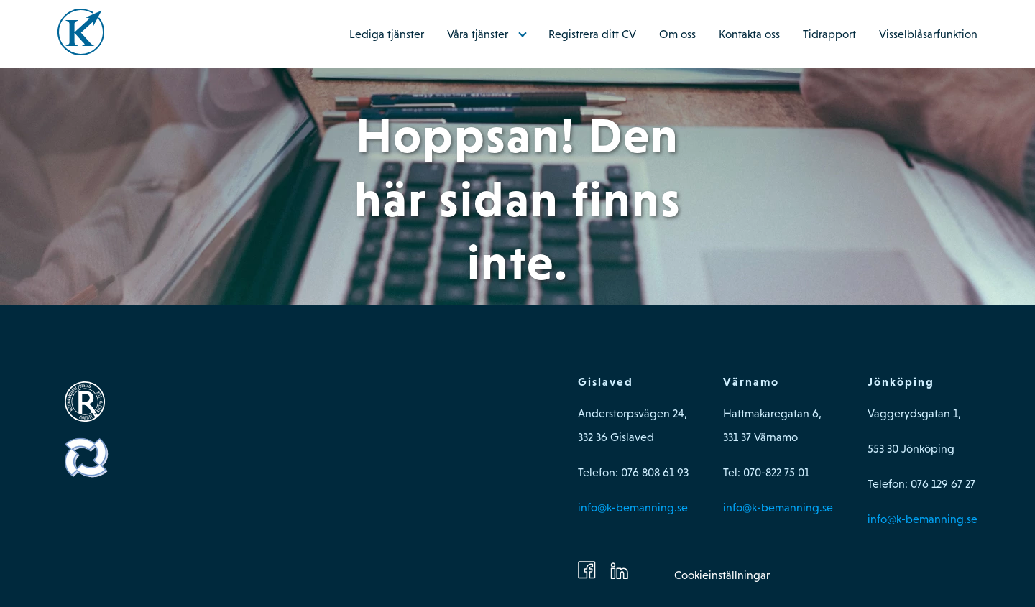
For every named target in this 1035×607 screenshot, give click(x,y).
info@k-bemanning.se (633, 507)
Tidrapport (829, 34)
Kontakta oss (749, 34)
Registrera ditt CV (592, 34)
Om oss (677, 34)
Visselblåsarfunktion (928, 34)
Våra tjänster (477, 34)
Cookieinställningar (722, 575)
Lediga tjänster (386, 34)
